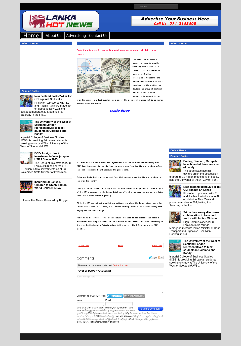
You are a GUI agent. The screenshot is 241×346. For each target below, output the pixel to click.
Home (120, 245)
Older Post (157, 245)
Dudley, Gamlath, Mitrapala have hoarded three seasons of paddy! (201, 164)
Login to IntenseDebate (115, 296)
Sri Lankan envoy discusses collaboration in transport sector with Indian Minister (201, 215)
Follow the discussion (161, 257)
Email (108, 300)
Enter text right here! (120, 284)
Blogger (63, 200)
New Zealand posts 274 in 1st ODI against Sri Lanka (52, 98)
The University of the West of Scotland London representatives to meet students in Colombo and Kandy (52, 127)
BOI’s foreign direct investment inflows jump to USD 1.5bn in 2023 (51, 156)
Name (80, 300)
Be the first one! (120, 265)
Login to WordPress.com (134, 296)
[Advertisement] (46, 66)
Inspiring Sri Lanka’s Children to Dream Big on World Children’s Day (50, 185)
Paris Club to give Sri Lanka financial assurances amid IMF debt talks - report (117, 52)
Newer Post (83, 245)
